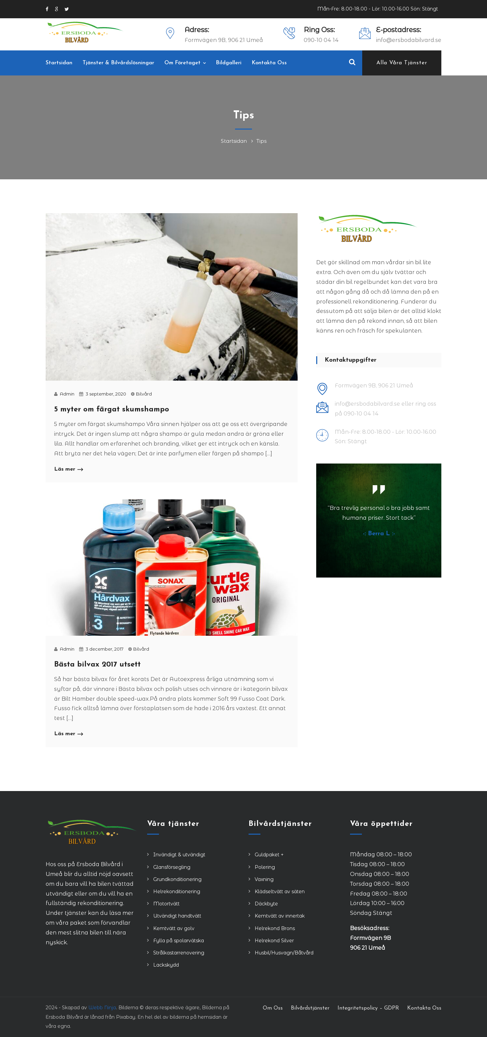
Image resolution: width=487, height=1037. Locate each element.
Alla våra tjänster (401, 63)
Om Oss (273, 1008)
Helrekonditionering (176, 891)
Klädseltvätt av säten (280, 891)
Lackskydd (166, 965)
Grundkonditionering (177, 879)
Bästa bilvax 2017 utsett (97, 665)
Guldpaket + (269, 855)
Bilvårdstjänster (310, 1008)
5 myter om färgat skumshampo (111, 409)
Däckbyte (266, 904)
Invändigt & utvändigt (179, 855)
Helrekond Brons (275, 928)
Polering (265, 867)
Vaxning (264, 879)
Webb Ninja (102, 1008)
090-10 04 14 (321, 40)
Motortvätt (166, 904)
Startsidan (59, 63)
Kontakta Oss (269, 63)
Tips (261, 141)
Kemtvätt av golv (173, 928)
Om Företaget (182, 63)
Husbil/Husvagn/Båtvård (284, 953)
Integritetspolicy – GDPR (368, 1008)
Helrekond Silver (274, 941)
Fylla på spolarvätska (178, 941)
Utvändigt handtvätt (177, 916)
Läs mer (68, 469)
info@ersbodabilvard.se (408, 40)
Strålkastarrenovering (178, 953)
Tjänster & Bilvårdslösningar (118, 63)
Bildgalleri (228, 63)
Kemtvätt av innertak (280, 916)
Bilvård (144, 394)
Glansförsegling (171, 867)
